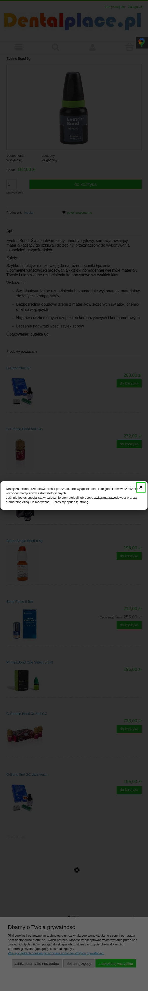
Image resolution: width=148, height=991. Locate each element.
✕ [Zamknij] (141, 487)
